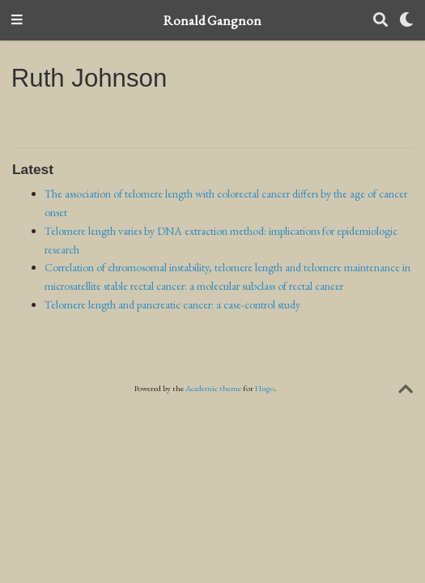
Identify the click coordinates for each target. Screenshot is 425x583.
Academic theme (213, 388)
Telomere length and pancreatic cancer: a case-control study (172, 304)
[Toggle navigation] (17, 20)
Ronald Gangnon (212, 20)
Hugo (264, 388)
